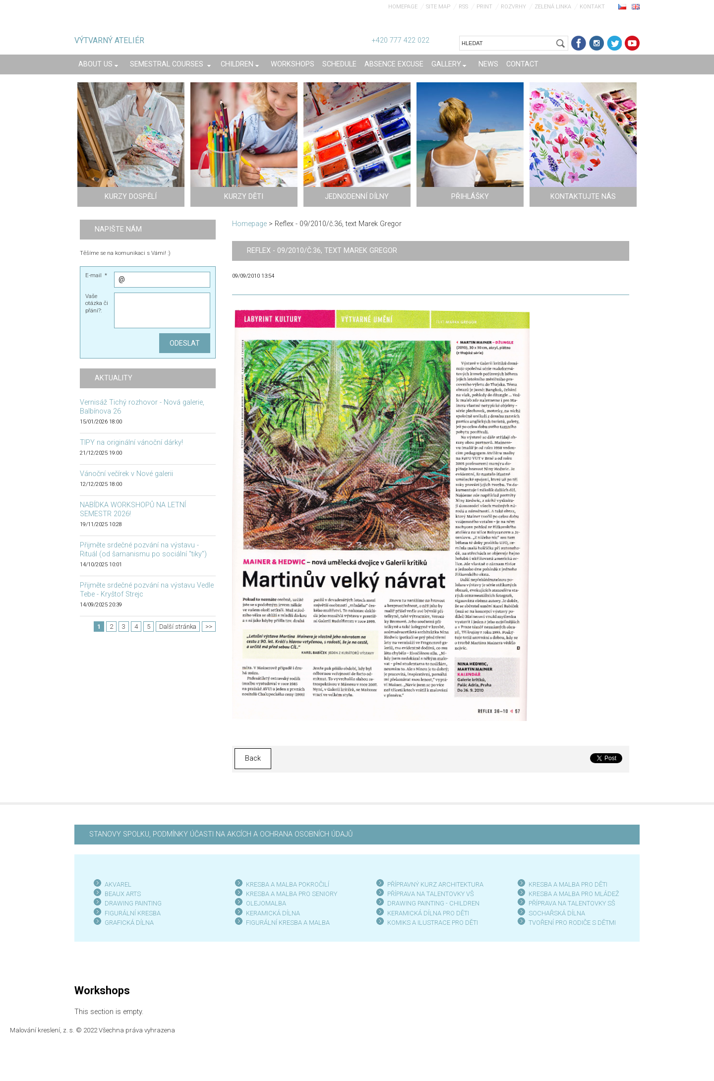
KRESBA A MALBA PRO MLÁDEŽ (574, 894)
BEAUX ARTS (123, 894)
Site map (438, 6)
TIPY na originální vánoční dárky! (131, 442)
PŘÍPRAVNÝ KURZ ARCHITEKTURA (435, 884)
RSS (463, 6)
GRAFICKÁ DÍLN (127, 922)
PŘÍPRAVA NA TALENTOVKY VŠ (430, 894)
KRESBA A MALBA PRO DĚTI (568, 884)
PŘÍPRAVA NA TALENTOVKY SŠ (572, 903)
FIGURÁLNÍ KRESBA (133, 913)
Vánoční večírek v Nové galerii (126, 474)
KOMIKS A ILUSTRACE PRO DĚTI (432, 922)
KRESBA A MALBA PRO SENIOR (290, 894)
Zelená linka (553, 6)
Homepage (402, 6)
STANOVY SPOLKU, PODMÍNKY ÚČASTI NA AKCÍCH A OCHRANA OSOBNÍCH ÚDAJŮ (221, 834)
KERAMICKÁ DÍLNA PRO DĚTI (428, 913)
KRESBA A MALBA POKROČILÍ (287, 884)
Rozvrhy (513, 6)
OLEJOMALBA (266, 903)
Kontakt (592, 6)
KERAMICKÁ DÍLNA (273, 913)
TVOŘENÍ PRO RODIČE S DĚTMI (572, 922)
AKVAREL (118, 884)
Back (253, 758)
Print (484, 6)
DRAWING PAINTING (133, 903)
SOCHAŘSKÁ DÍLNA (557, 913)
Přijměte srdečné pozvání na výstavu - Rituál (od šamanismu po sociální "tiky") (143, 549)
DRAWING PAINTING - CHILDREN (433, 903)
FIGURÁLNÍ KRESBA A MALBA (288, 922)
